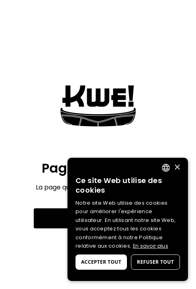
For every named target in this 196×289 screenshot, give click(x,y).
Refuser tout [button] (155, 261)
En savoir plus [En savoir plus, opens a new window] (150, 245)
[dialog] (127, 219)
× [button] (177, 168)
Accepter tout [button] (101, 261)
